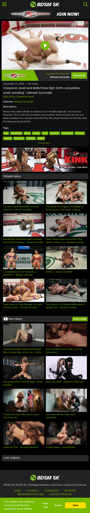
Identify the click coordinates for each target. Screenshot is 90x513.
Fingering (8, 138)
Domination (54, 133)
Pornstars (51, 491)
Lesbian (40, 138)
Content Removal (60, 494)
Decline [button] (58, 505)
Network (70, 491)
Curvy (45, 133)
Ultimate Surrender (24, 101)
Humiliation (30, 138)
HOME (17, 491)
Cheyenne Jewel (25, 96)
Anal (6, 133)
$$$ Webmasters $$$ (31, 494)
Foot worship (19, 138)
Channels (32, 491)
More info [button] (45, 505)
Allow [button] (75, 505)
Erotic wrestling (67, 133)
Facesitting (79, 133)
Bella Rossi (9, 96)
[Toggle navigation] (4, 4)
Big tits (27, 133)
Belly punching (16, 133)
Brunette (36, 133)
